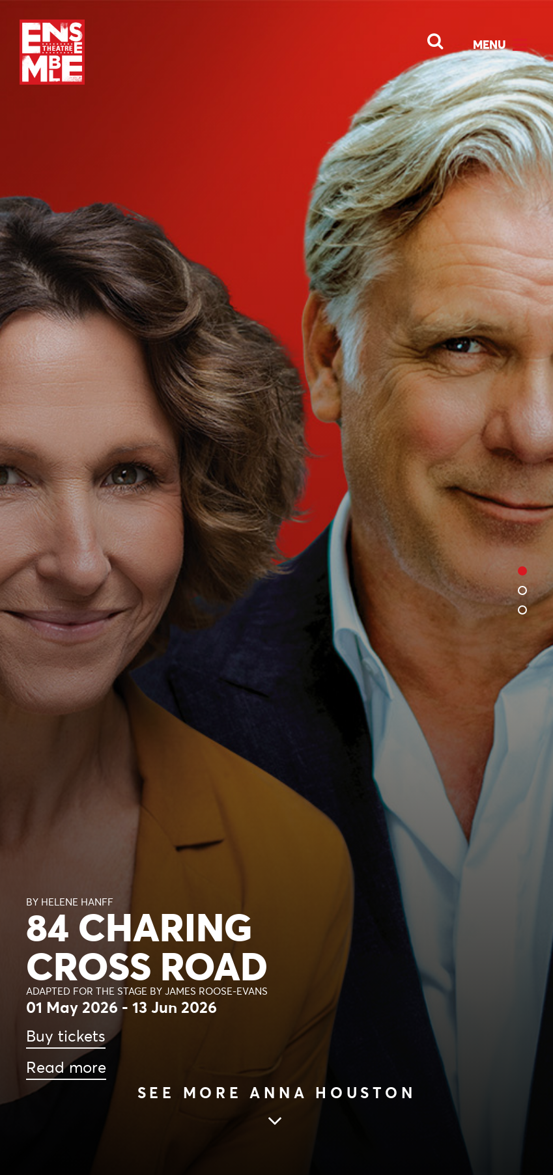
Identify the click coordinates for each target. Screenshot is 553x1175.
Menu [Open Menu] (489, 44)
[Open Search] (427, 38)
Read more (66, 1067)
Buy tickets (66, 1036)
